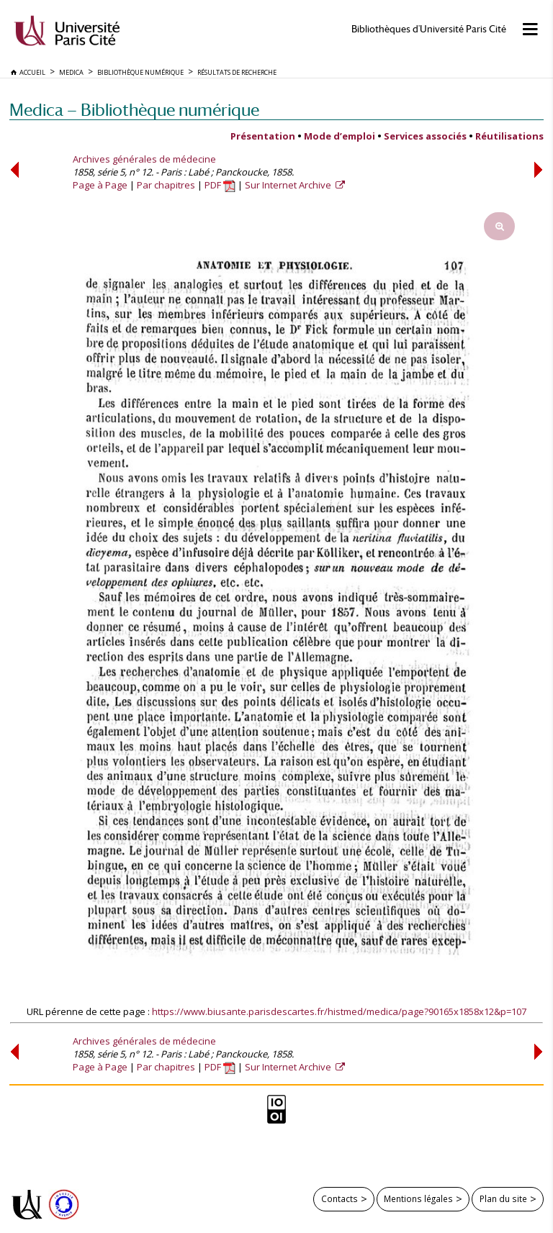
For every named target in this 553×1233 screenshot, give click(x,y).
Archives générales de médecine (144, 159)
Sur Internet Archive (289, 184)
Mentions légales (418, 1198)
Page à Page (100, 184)
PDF (219, 184)
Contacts (339, 1198)
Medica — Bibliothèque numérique (134, 109)
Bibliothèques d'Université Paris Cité (428, 29)
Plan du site (503, 1198)
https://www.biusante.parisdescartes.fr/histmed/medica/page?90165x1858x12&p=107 (339, 1011)
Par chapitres (166, 184)
